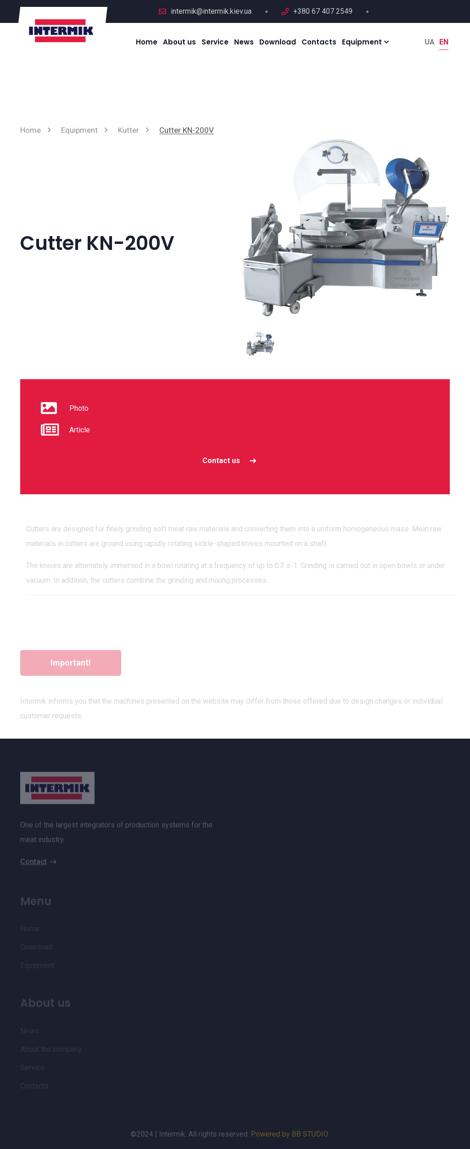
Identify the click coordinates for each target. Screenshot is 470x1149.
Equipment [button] (362, 42)
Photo (79, 408)
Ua (430, 42)
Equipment (79, 133)
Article (79, 429)
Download (277, 42)
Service (215, 42)
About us (179, 42)
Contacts (319, 42)
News (244, 42)
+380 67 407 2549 (322, 11)
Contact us (231, 460)
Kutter (128, 133)
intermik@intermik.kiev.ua (211, 11)
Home (146, 42)
